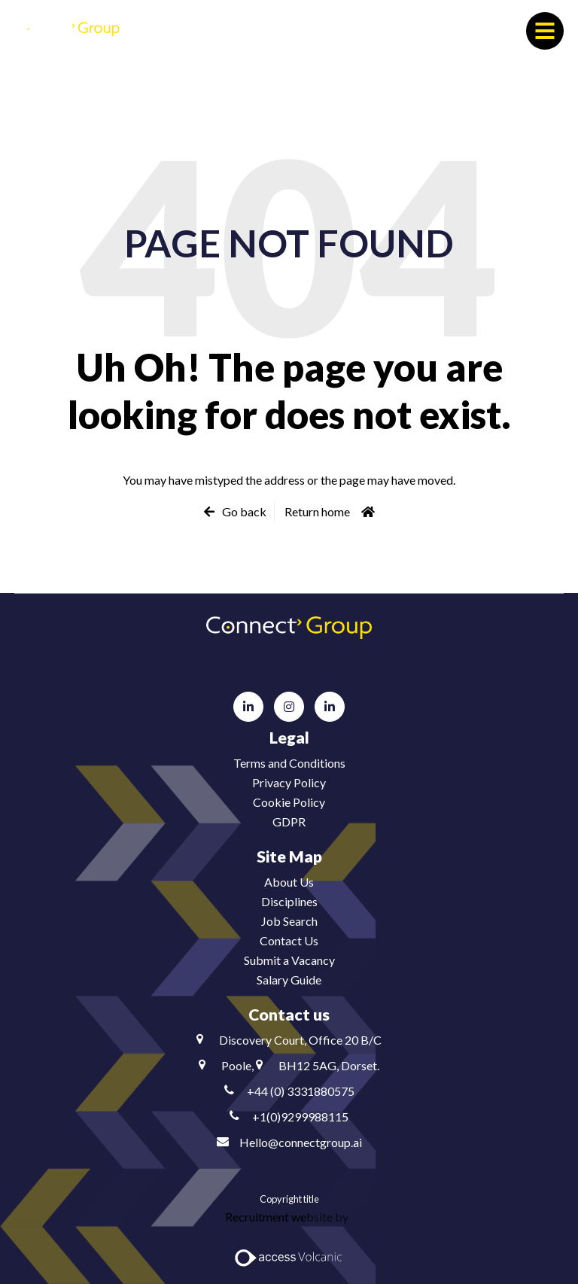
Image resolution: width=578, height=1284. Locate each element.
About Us (289, 882)
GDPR (289, 821)
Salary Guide (289, 979)
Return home (317, 511)
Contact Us (289, 940)
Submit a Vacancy (289, 960)
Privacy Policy (289, 782)
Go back (244, 511)
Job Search (289, 921)
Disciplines (289, 901)
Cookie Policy (289, 802)
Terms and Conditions (289, 763)
